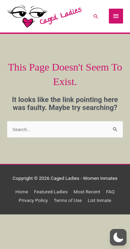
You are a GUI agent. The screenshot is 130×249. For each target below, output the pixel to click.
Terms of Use (68, 200)
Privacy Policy (33, 200)
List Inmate (99, 200)
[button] (96, 16)
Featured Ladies (51, 191)
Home (21, 191)
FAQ (110, 191)
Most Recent (86, 191)
